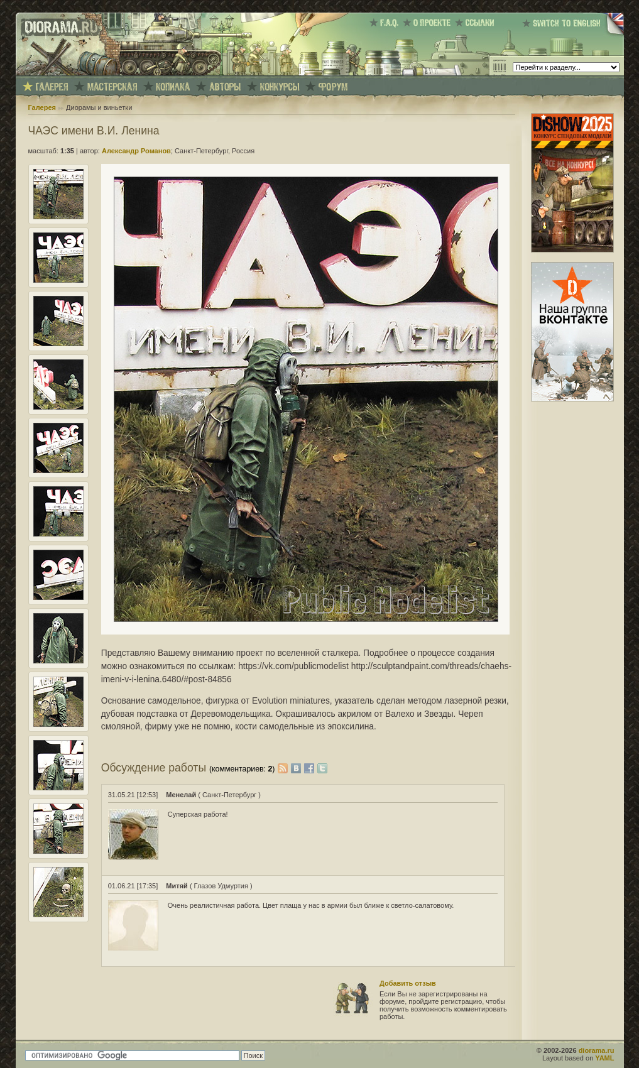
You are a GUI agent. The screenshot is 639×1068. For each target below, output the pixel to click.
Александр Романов (136, 151)
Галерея (42, 107)
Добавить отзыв (408, 983)
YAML (604, 1058)
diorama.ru (596, 1050)
